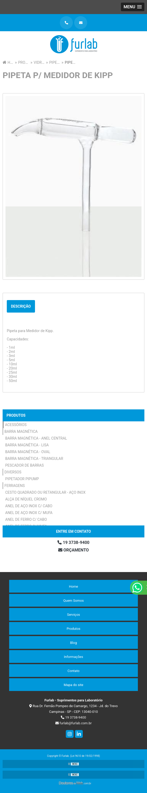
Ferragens (14, 486)
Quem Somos (73, 600)
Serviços (73, 615)
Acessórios (16, 425)
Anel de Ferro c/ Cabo (26, 519)
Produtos (16, 415)
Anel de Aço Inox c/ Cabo (28, 506)
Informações (73, 657)
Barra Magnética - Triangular (34, 458)
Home (73, 586)
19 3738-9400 (73, 542)
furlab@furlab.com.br (73, 723)
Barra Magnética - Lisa (27, 445)
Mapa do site (73, 685)
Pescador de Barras (24, 465)
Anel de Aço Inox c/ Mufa (28, 513)
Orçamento (73, 550)
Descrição (21, 306)
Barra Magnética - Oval (27, 452)
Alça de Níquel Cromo (26, 499)
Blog (73, 643)
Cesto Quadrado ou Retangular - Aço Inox (45, 492)
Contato (74, 671)
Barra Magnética (21, 431)
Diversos (12, 472)
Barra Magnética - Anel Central (36, 438)
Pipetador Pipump (22, 479)
